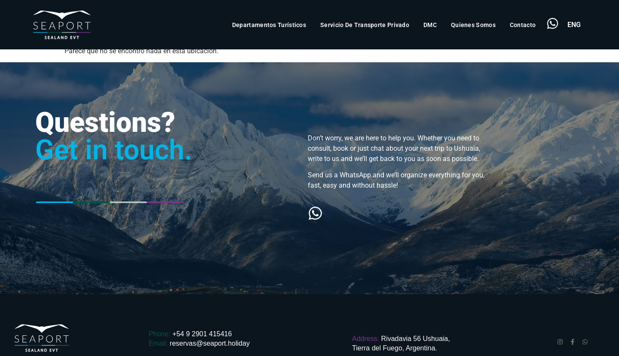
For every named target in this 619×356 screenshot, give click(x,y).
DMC (430, 24)
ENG (574, 25)
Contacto (523, 24)
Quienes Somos (473, 24)
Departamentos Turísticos (269, 24)
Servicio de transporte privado (364, 24)
